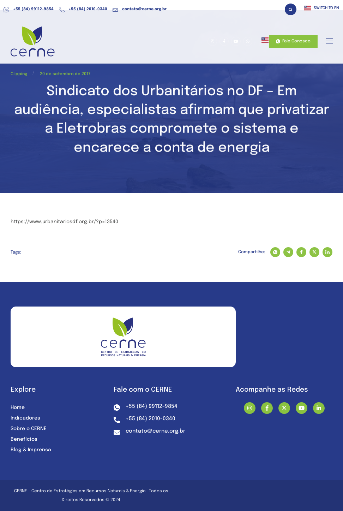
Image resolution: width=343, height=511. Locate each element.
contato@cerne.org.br (140, 9)
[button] (290, 9)
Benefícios (24, 439)
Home (18, 407)
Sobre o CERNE (29, 428)
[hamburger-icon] (329, 41)
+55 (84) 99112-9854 (29, 9)
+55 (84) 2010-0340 (83, 9)
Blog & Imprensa (31, 449)
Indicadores (25, 418)
